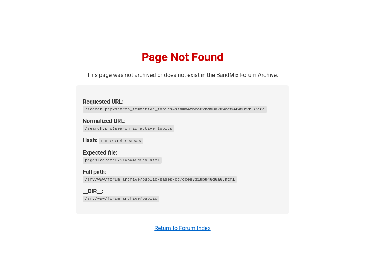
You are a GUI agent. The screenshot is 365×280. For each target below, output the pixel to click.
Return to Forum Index (182, 228)
